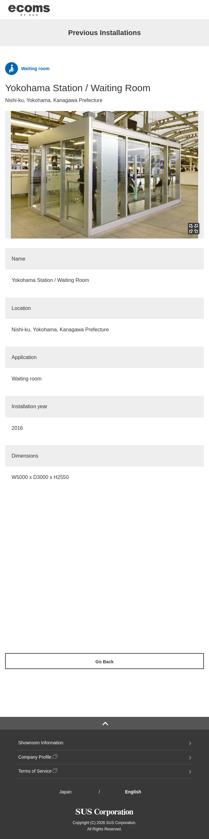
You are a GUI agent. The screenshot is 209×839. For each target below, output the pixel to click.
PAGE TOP (104, 723)
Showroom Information (40, 742)
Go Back (105, 661)
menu (193, 10)
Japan (65, 791)
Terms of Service (37, 771)
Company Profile (37, 757)
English (133, 791)
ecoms (29, 9)
